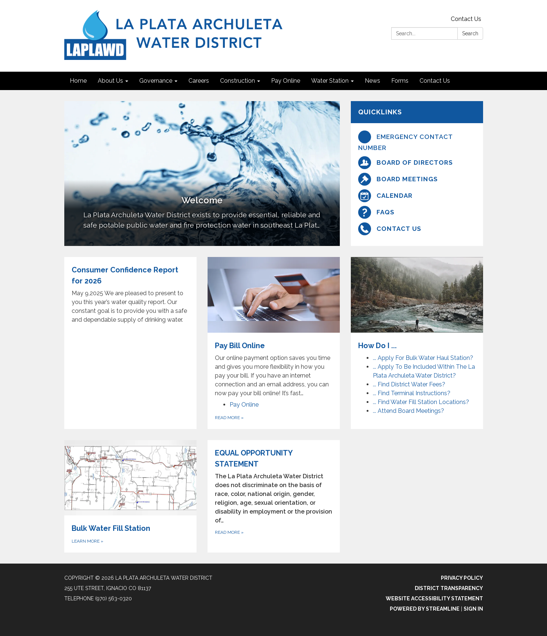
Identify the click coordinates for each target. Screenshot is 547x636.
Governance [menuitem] (155, 80)
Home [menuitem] (78, 80)
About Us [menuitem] (110, 80)
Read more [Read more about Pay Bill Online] (229, 417)
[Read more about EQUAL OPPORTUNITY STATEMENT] (274, 496)
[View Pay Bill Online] (273, 327)
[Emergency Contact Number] (417, 142)
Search (470, 33)
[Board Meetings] (417, 179)
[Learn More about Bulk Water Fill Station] (130, 496)
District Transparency (449, 588)
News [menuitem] (372, 80)
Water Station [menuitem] (330, 80)
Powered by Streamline (425, 609)
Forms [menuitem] (400, 80)
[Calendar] (417, 195)
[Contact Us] (417, 228)
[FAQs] (417, 212)
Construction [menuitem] (237, 80)
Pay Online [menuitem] (285, 80)
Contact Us (466, 18)
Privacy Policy (462, 578)
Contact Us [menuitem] (435, 80)
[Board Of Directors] (417, 162)
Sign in (473, 609)
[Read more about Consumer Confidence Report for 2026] (130, 343)
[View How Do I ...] (417, 304)
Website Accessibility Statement (434, 598)
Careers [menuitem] (198, 80)
